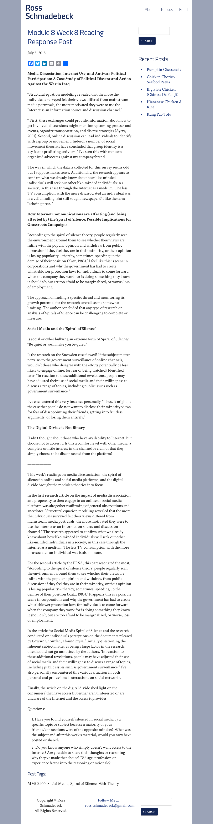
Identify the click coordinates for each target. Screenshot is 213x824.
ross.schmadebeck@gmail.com (110, 805)
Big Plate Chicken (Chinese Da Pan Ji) (162, 92)
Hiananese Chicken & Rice (164, 104)
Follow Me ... (108, 800)
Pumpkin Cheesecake (164, 69)
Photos (167, 9)
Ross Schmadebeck (49, 11)
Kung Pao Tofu (159, 114)
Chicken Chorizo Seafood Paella (161, 79)
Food (183, 9)
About (150, 9)
